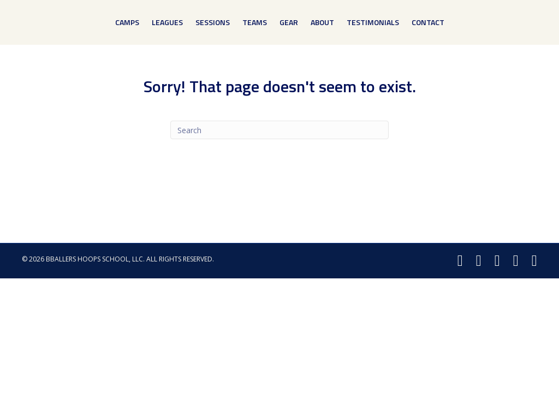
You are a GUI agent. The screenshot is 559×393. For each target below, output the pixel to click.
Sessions (212, 22)
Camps (127, 22)
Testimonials (373, 22)
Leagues (167, 22)
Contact (428, 22)
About (322, 22)
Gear (289, 22)
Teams (254, 22)
